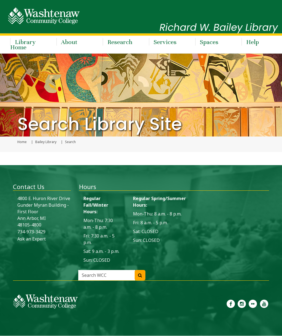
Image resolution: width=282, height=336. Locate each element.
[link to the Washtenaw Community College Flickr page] (253, 303)
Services (165, 41)
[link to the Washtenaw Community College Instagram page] (242, 303)
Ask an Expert (31, 239)
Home (22, 142)
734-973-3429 (31, 232)
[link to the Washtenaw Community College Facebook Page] (231, 303)
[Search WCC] (140, 275)
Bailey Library (45, 142)
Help (252, 41)
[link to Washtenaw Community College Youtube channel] (264, 303)
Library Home (23, 44)
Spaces (209, 41)
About (69, 41)
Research (119, 41)
